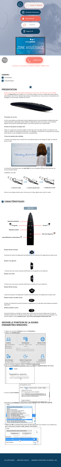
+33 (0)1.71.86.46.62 (35, 5)
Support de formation (29, 32)
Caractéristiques (9, 81)
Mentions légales (23, 460)
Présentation (8, 77)
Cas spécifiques (9, 460)
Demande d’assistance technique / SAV (44, 460)
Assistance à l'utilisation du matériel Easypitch (26, 66)
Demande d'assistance (32, 12)
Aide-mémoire (30, 18)
